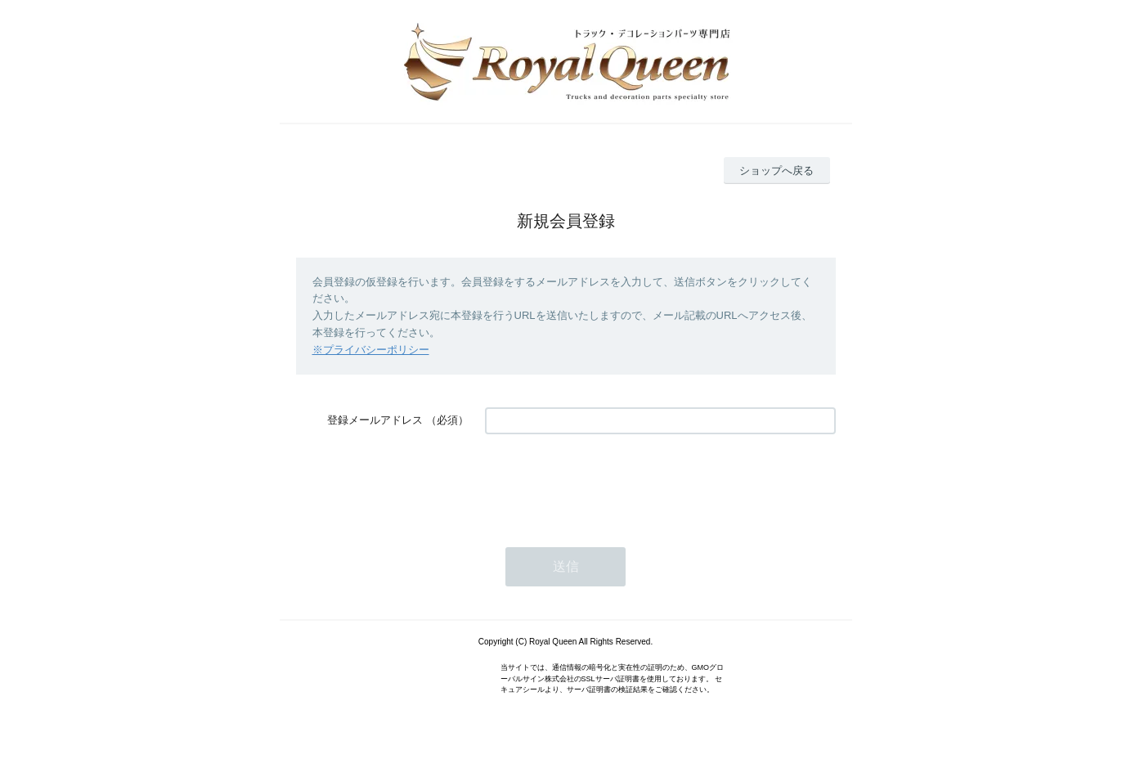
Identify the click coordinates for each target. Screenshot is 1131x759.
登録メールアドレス (375, 420)
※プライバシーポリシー (370, 350)
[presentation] (609, 482)
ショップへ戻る (776, 170)
